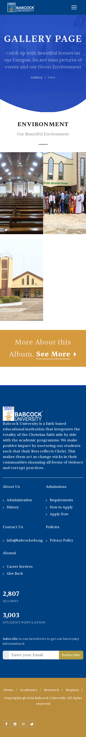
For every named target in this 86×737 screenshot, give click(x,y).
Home (8, 690)
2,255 (10, 594)
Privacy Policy (61, 540)
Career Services (20, 567)
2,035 (11, 615)
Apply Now (59, 514)
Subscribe (71, 655)
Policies (52, 527)
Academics (28, 690)
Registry (72, 690)
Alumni (9, 553)
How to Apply (61, 507)
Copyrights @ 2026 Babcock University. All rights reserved (43, 701)
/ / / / (43, 690)
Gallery (37, 77)
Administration (19, 500)
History (13, 507)
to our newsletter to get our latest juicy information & (41, 641)
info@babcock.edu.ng (25, 540)
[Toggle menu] (74, 7)
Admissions (56, 486)
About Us (11, 486)
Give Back (15, 573)
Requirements (61, 500)
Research (51, 690)
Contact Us (13, 527)
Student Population (24, 622)
